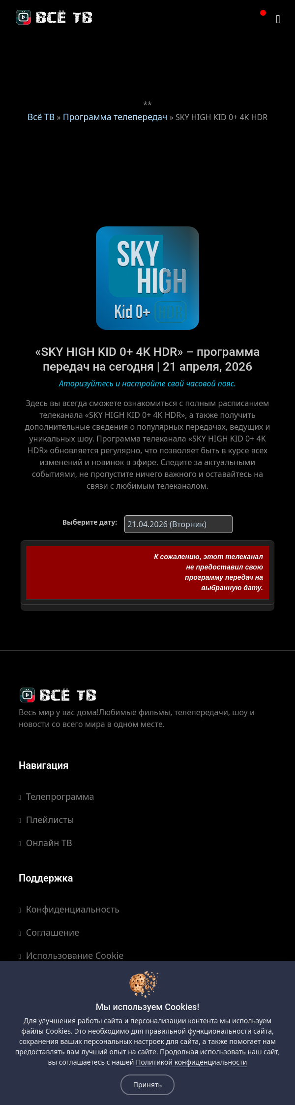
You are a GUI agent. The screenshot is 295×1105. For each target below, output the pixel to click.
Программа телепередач (115, 117)
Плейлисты (46, 819)
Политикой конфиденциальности (191, 1062)
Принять (147, 1084)
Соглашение (49, 932)
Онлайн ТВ (45, 843)
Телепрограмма (56, 796)
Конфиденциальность (69, 909)
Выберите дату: (89, 522)
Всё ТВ (41, 117)
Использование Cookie (71, 955)
